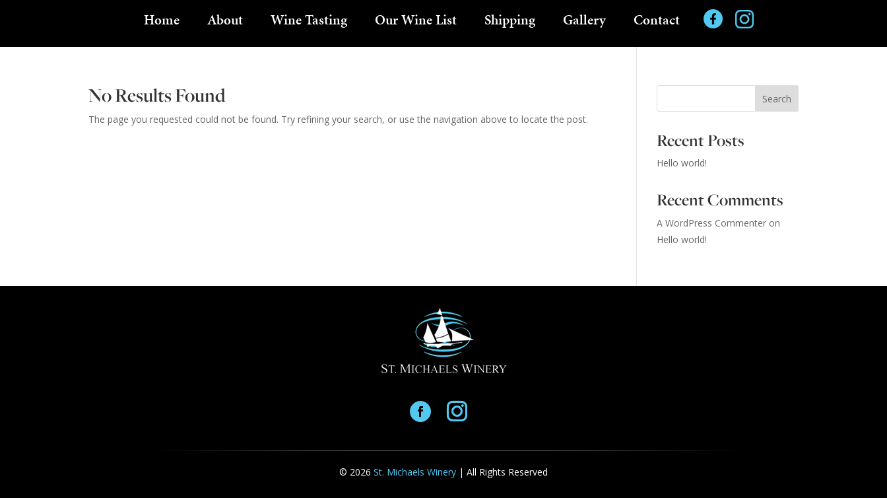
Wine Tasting (309, 22)
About (225, 22)
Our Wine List (416, 22)
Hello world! (682, 163)
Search (776, 98)
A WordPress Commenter (711, 223)
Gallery (584, 22)
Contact (657, 22)
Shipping (509, 22)
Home (162, 22)
